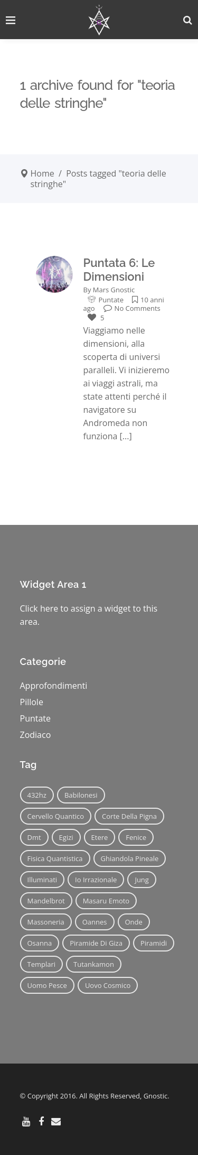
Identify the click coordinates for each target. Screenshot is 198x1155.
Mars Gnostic (114, 289)
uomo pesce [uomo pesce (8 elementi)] (47, 985)
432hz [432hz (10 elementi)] (36, 795)
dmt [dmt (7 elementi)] (34, 837)
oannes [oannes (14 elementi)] (94, 922)
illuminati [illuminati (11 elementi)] (42, 879)
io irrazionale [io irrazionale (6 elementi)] (96, 879)
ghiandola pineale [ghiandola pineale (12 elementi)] (130, 858)
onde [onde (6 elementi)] (134, 922)
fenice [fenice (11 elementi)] (136, 837)
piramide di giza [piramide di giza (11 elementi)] (96, 943)
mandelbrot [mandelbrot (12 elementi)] (46, 900)
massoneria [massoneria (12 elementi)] (45, 922)
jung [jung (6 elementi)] (142, 879)
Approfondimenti (54, 685)
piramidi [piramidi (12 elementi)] (153, 943)
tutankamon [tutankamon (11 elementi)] (93, 964)
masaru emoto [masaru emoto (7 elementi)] (106, 900)
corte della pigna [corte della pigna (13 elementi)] (129, 816)
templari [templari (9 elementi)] (41, 964)
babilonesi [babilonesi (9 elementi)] (81, 795)
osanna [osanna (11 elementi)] (39, 943)
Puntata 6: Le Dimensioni (119, 269)
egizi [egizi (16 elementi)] (66, 837)
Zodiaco (35, 735)
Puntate (111, 299)
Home (42, 173)
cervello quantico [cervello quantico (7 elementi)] (55, 816)
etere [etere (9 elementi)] (99, 837)
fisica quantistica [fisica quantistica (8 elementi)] (55, 858)
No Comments (132, 308)
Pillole (31, 702)
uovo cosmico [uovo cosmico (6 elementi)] (108, 985)
